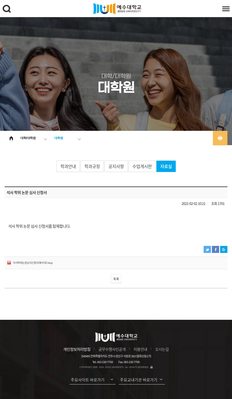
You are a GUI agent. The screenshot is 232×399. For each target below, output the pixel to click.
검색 (7, 10)
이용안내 (140, 349)
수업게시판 (142, 166)
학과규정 (92, 166)
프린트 (220, 138)
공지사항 (116, 166)
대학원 (58, 138)
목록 (116, 278)
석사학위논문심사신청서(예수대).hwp (33, 263)
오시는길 (162, 349)
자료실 (166, 166)
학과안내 (68, 166)
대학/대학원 (28, 138)
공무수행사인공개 (112, 349)
